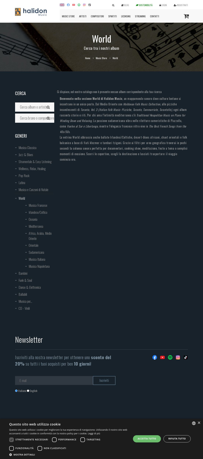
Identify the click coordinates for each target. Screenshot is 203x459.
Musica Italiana (37, 259)
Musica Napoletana (39, 266)
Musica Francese (38, 205)
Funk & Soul (25, 280)
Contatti (154, 16)
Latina (22, 182)
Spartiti (112, 16)
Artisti (82, 16)
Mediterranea (36, 226)
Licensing (126, 16)
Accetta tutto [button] (147, 438)
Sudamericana (36, 252)
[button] (68, 454)
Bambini (23, 273)
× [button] (198, 423)
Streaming (140, 16)
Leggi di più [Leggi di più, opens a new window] (94, 433)
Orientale (33, 245)
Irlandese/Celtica (38, 212)
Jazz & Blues (26, 154)
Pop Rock (24, 175)
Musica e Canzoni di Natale (33, 189)
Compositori (97, 16)
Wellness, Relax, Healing (32, 168)
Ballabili (23, 294)
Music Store (68, 16)
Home (87, 58)
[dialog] (101, 439)
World (22, 198)
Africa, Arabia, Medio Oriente (40, 236)
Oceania (33, 219)
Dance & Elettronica (30, 287)
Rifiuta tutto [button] (177, 438)
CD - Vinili (24, 308)
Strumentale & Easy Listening (35, 161)
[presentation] (43, 407)
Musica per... (25, 301)
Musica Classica (27, 147)
